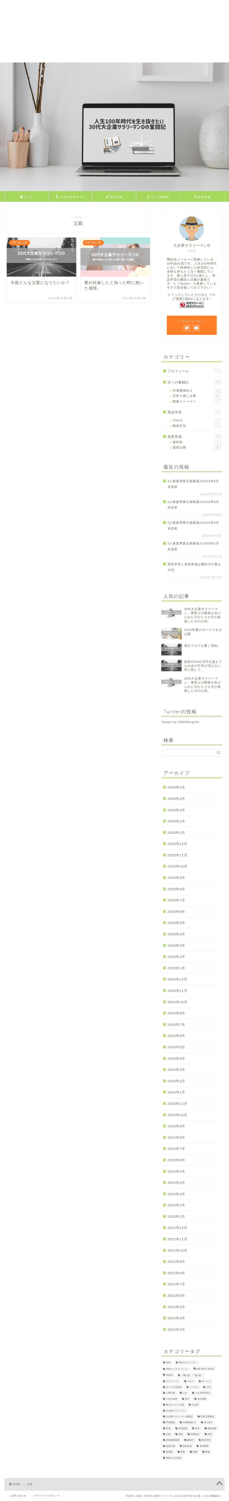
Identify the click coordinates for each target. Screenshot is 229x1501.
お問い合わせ (18, 1495)
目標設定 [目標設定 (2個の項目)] (195, 1434)
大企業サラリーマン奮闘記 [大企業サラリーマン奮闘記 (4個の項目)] (179, 1416)
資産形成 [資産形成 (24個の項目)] (187, 1446)
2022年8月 (176, 1273)
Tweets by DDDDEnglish (180, 722)
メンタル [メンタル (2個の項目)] (193, 1387)
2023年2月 (176, 1205)
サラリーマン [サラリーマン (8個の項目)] (172, 1381)
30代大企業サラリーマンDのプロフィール (70, 198)
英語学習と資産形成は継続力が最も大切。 (194, 567)
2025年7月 (176, 900)
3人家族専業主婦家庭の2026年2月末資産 (193, 546)
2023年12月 (177, 1103)
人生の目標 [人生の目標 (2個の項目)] (171, 1399)
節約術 (197, 442)
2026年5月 (176, 787)
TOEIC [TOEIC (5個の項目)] (169, 1375)
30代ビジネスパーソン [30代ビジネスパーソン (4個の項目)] (177, 1369)
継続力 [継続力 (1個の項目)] (190, 1440)
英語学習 (114, 197)
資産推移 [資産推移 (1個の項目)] (203, 1446)
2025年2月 (176, 957)
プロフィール (194, 371)
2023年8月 (176, 1137)
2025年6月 (176, 911)
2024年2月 (176, 1081)
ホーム (26, 197)
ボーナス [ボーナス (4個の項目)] (206, 1381)
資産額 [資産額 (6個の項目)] (169, 1452)
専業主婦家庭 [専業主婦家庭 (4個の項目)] (207, 1416)
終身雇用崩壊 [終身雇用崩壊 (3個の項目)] (172, 1440)
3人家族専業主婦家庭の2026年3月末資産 (193, 525)
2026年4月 (176, 799)
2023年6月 (176, 1160)
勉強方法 (197, 426)
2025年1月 (176, 968)
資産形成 (202, 197)
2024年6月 (176, 1036)
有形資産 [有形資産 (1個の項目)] (182, 1428)
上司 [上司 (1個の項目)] (208, 1387)
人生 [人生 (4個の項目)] (185, 1393)
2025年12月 (177, 844)
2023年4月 (176, 1182)
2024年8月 (176, 1013)
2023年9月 (176, 1126)
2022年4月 (176, 1318)
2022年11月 (177, 1239)
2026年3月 (176, 810)
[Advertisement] (114, 31)
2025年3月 (176, 945)
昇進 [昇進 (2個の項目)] (168, 1428)
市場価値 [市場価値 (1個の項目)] (170, 1422)
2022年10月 (177, 1250)
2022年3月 (176, 1329)
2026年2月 (176, 821)
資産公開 (197, 447)
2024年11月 (177, 990)
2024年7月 (176, 1024)
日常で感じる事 (197, 396)
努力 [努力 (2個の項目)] (187, 1399)
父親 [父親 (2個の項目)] (168, 1434)
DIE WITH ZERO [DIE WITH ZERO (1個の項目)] (205, 1369)
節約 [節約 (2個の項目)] (210, 1434)
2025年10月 (177, 866)
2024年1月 (176, 1092)
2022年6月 (176, 1295)
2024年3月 (176, 1070)
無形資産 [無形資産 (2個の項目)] (212, 1428)
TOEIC (197, 420)
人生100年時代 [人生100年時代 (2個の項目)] (202, 1393)
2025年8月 (176, 889)
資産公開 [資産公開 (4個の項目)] (170, 1446)
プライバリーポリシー (46, 1495)
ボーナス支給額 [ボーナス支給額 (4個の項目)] (174, 1387)
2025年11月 (177, 855)
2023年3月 (176, 1194)
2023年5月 (176, 1171)
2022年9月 (176, 1261)
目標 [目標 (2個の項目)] (180, 1434)
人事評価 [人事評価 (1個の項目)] (170, 1393)
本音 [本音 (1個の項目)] (197, 1428)
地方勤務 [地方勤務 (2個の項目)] (201, 1399)
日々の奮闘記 (158, 197)
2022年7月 (176, 1284)
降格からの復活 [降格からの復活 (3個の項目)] (174, 1458)
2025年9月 (176, 878)
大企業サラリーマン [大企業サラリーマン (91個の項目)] (176, 1410)
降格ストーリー (197, 401)
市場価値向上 (197, 390)
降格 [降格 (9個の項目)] (207, 1452)
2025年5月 (176, 923)
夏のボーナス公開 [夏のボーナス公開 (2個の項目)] (175, 1405)
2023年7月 (176, 1149)
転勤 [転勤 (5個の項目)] (182, 1452)
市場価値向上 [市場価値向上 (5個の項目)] (189, 1422)
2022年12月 (177, 1228)
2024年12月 (177, 979)
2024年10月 (177, 1002)
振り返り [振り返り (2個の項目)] (208, 1422)
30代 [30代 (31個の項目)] (168, 1362)
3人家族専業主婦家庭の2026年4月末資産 (193, 504)
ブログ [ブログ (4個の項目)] (190, 1381)
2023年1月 (176, 1216)
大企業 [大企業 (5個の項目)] (195, 1405)
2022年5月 (176, 1307)
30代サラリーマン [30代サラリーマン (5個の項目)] (188, 1362)
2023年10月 (177, 1115)
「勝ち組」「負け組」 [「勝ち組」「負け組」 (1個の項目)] (192, 1375)
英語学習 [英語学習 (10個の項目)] (206, 1440)
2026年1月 (176, 832)
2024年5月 (176, 1047)
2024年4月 (176, 1058)
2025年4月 (176, 934)
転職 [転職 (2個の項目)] (195, 1452)
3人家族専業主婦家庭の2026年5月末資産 (193, 484)
